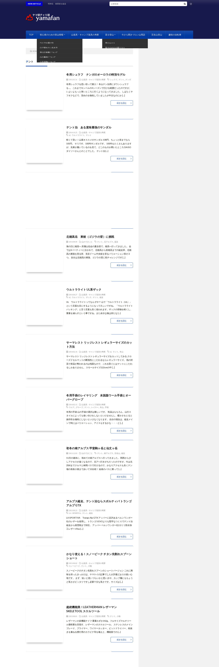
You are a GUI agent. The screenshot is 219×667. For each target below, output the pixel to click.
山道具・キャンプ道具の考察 (85, 34)
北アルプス (108, 242)
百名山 (117, 453)
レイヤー (95, 407)
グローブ (79, 407)
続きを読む (122, 103)
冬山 (121, 352)
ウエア (71, 407)
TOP (31, 34)
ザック (88, 297)
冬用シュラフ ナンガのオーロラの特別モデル (95, 74)
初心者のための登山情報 (51, 34)
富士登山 (109, 34)
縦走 (116, 242)
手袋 (107, 407)
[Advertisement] (79, 203)
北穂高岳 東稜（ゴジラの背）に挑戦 (90, 236)
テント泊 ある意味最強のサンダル (88, 127)
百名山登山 (156, 34)
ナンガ (128, 79)
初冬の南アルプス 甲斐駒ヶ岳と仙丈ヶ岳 (92, 448)
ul (69, 135)
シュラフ (113, 79)
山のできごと (87, 242)
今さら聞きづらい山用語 (133, 34)
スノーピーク (74, 566)
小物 (90, 566)
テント (121, 79)
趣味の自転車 (175, 34)
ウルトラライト (78, 135)
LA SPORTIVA (75, 513)
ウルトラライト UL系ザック (83, 289)
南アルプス (108, 453)
